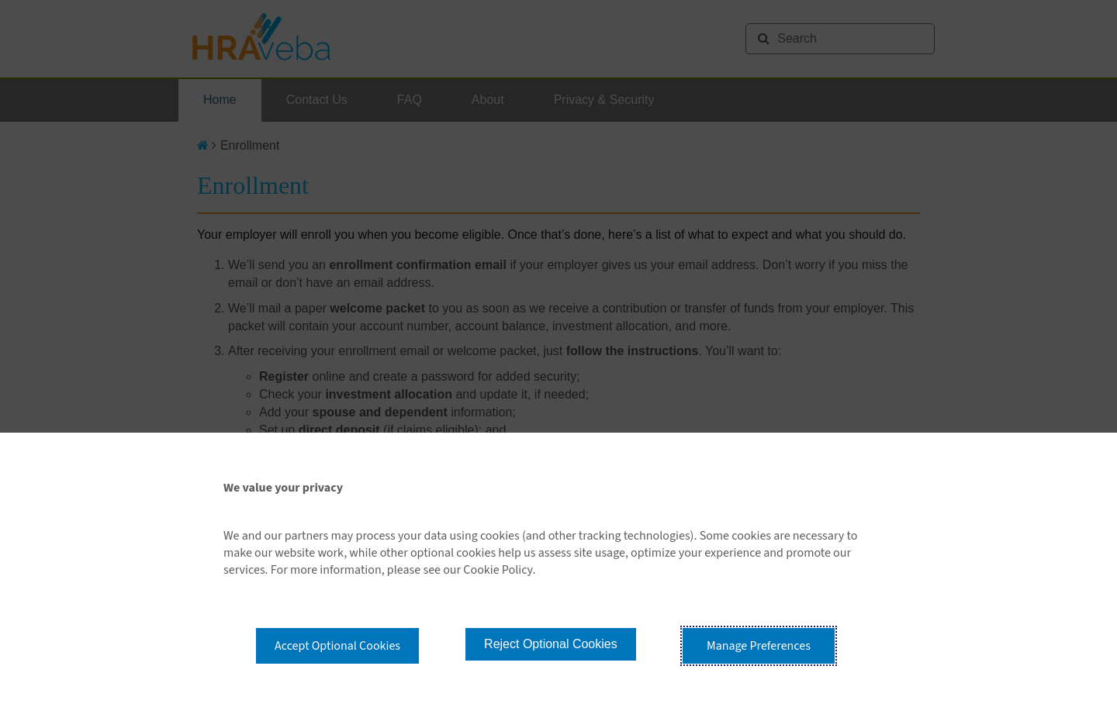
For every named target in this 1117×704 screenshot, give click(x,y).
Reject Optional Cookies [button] (550, 644)
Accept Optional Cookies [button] (337, 645)
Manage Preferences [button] (759, 645)
